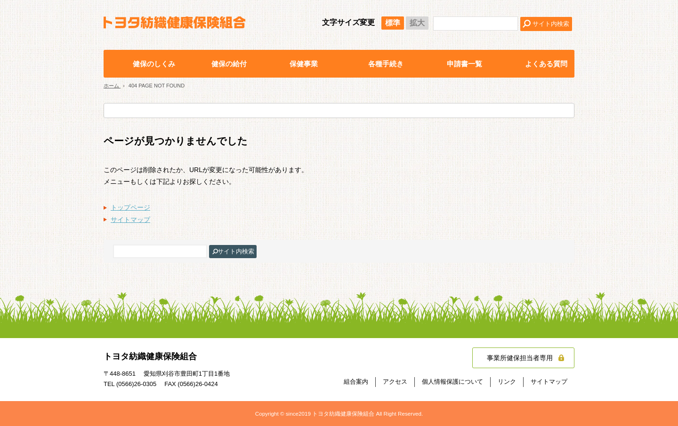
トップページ (130, 207)
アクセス (395, 381)
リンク (507, 381)
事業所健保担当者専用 (520, 358)
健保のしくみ (154, 64)
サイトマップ (130, 219)
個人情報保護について (452, 381)
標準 (392, 23)
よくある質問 (546, 64)
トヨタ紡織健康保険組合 (174, 22)
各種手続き (386, 64)
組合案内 (356, 381)
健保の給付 (229, 64)
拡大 (417, 23)
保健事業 (304, 64)
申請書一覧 (464, 64)
